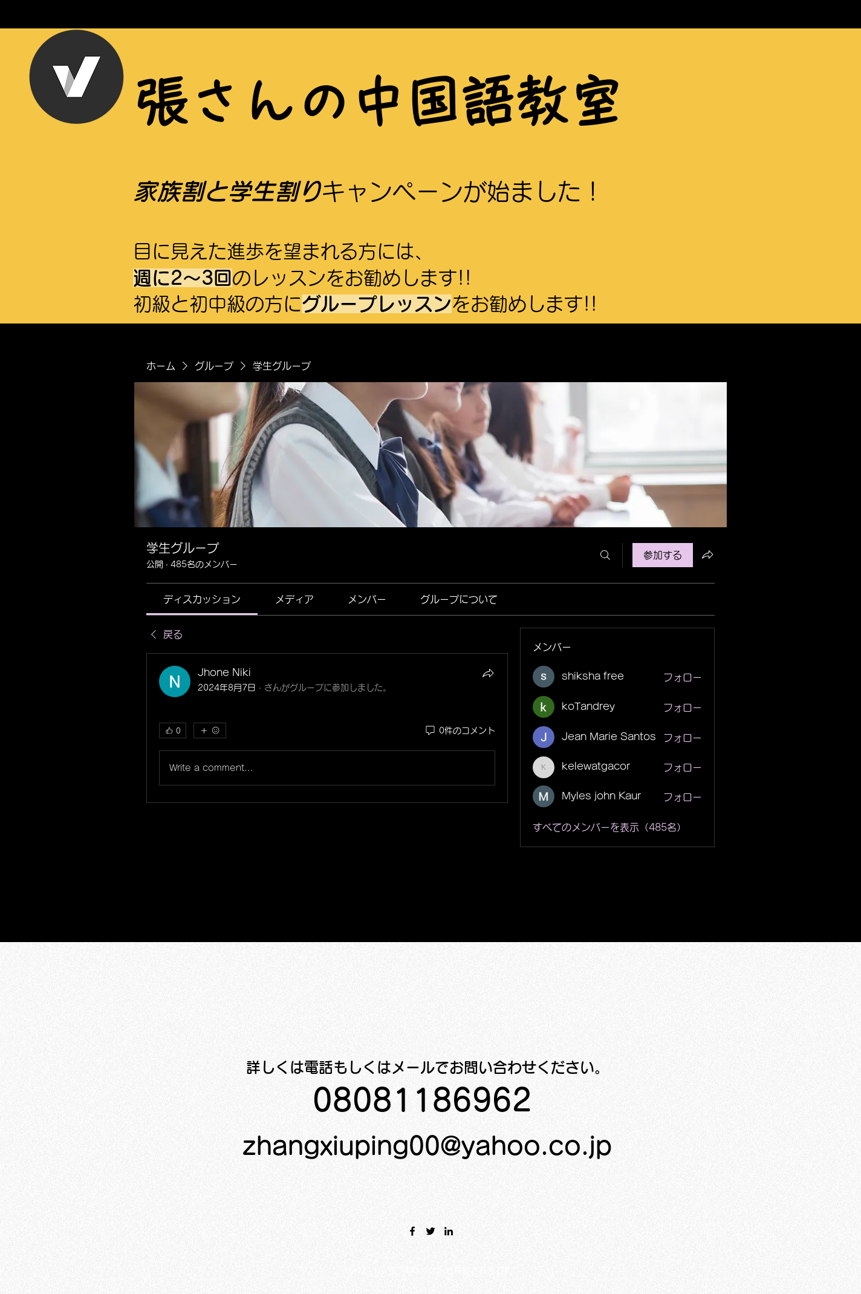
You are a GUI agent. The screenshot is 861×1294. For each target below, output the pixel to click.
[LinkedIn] (449, 1231)
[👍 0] (172, 730)
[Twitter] (430, 1231)
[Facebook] (412, 1231)
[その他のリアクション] (209, 730)
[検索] (605, 555)
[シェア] (488, 673)
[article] (327, 728)
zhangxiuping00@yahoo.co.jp (427, 1146)
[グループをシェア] (707, 554)
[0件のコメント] (459, 731)
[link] (202, 599)
